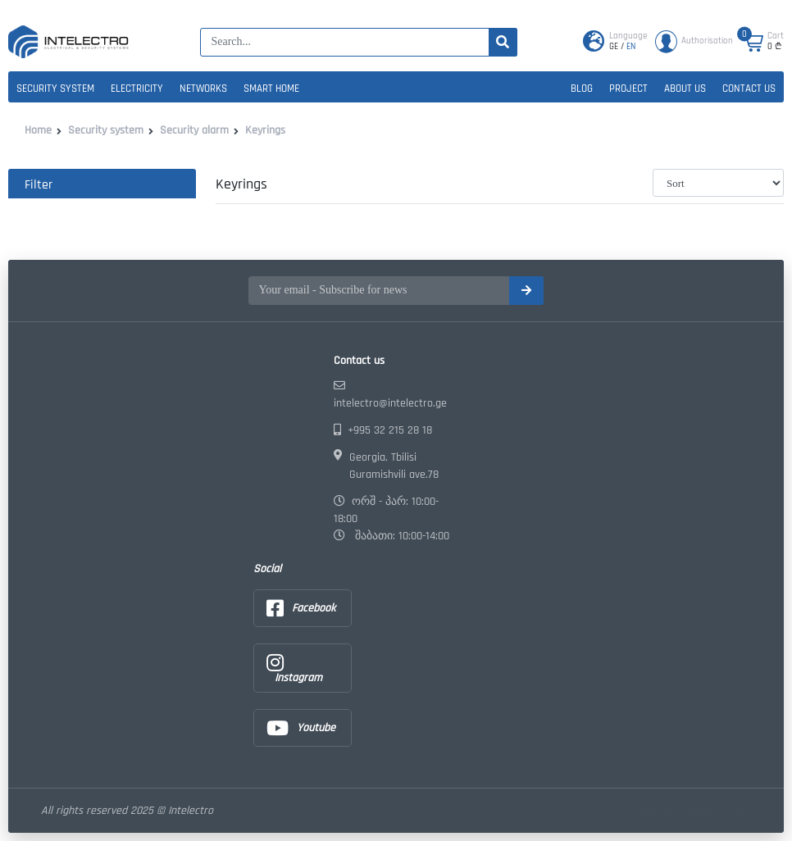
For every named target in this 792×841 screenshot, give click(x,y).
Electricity (137, 88)
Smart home (271, 88)
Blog (582, 88)
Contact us (749, 88)
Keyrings (265, 130)
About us (685, 88)
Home (38, 130)
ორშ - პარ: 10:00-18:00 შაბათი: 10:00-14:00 (391, 518)
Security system (55, 88)
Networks (203, 88)
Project (628, 88)
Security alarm (194, 130)
